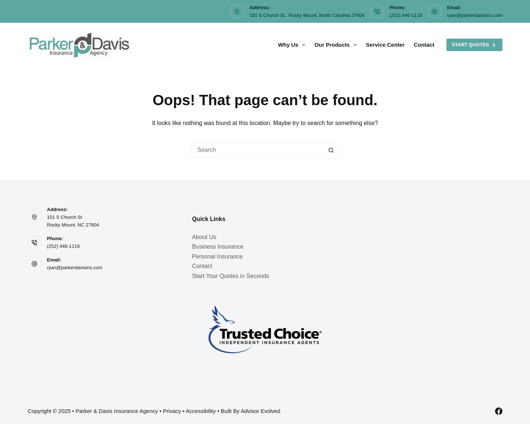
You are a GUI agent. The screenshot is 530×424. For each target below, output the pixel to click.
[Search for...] (257, 150)
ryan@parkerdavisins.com (474, 15)
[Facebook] (498, 411)
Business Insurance (218, 246)
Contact (424, 45)
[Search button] (331, 150)
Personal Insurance (217, 256)
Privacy (172, 411)
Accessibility (201, 411)
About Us (204, 237)
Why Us (293, 44)
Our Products (337, 44)
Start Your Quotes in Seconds (230, 276)
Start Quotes (474, 45)
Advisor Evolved (260, 411)
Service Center (385, 45)
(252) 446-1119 (405, 15)
